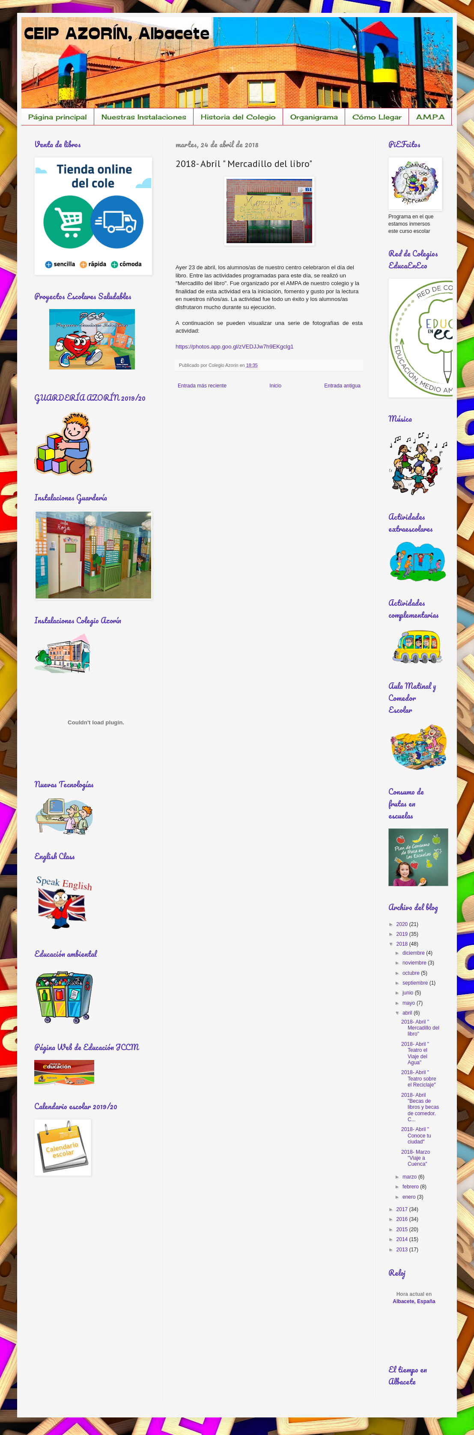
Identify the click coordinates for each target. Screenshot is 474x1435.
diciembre (414, 953)
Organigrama (314, 117)
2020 (402, 924)
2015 (402, 1230)
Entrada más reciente (202, 386)
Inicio (275, 386)
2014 (402, 1239)
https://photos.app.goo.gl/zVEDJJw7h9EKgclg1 (235, 346)
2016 (402, 1219)
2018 (402, 944)
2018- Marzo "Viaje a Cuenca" (415, 1158)
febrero (411, 1187)
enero (409, 1197)
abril (408, 1013)
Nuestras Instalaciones (143, 117)
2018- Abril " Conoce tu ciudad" (416, 1135)
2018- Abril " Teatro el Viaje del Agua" (415, 1053)
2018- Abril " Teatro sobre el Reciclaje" (418, 1078)
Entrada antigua (342, 386)
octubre (411, 973)
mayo (409, 1003)
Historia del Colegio (238, 117)
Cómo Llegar (377, 117)
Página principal (57, 117)
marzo (410, 1177)
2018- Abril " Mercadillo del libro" (420, 1028)
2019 (402, 934)
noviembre (415, 963)
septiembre (415, 983)
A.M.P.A (430, 117)
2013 (402, 1250)
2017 (402, 1209)
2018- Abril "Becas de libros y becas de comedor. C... (420, 1107)
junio (408, 993)
